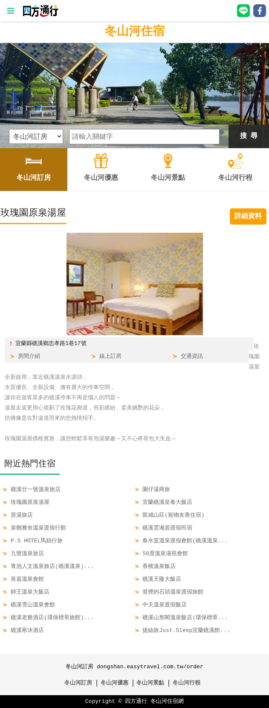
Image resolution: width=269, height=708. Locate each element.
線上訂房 (110, 356)
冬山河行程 (186, 683)
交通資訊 (192, 356)
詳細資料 (248, 216)
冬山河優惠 (114, 683)
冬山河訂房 (78, 683)
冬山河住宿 (135, 32)
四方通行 (136, 701)
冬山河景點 (150, 683)
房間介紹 (29, 356)
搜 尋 (249, 136)
